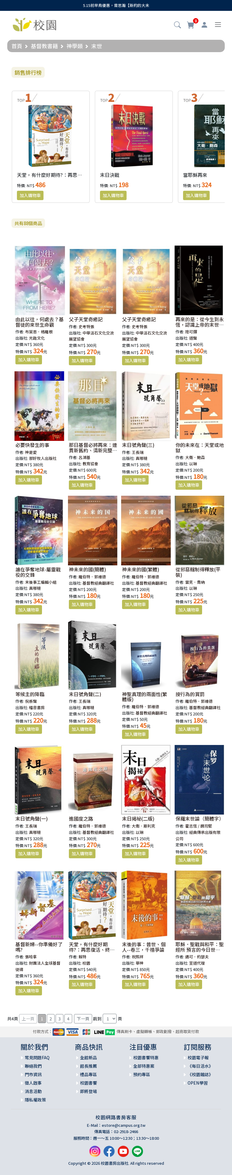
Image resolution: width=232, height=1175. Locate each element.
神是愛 (31, 452)
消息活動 (33, 1091)
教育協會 (90, 464)
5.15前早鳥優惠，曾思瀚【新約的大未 (116, 5)
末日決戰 (109, 174)
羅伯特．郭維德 (92, 577)
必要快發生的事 (32, 444)
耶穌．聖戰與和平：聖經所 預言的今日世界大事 (200, 949)
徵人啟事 (33, 1083)
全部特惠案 (143, 1066)
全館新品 (88, 1057)
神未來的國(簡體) (87, 569)
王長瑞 (137, 452)
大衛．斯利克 (143, 826)
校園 (86, 963)
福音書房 (37, 707)
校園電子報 (198, 1057)
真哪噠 (141, 458)
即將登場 (88, 1091)
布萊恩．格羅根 (39, 332)
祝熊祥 (137, 957)
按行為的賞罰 (190, 694)
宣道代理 (197, 963)
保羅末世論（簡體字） (200, 818)
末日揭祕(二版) (138, 818)
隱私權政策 (35, 1100)
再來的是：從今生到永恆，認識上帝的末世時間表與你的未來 (200, 324)
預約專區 (141, 1074)
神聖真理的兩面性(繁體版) (144, 696)
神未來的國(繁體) (140, 569)
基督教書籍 (44, 46)
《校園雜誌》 (200, 1074)
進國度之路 (81, 818)
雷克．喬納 (195, 582)
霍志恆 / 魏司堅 (198, 826)
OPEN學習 (198, 1083)
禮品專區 (88, 1074)
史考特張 (86, 326)
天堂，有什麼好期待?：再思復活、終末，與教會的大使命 (78, 174)
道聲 (193, 338)
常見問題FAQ (37, 1057)
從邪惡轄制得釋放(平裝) (198, 572)
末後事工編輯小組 (40, 582)
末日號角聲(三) (138, 444)
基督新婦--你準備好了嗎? (39, 947)
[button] (177, 25)
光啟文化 (37, 338)
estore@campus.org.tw (124, 1125)
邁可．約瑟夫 (197, 957)
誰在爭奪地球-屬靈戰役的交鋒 (38, 572)
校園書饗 (88, 1083)
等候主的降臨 (29, 694)
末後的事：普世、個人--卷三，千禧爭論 (144, 947)
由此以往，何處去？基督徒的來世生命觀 (39, 322)
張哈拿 (31, 957)
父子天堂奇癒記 (86, 319)
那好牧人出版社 (42, 458)
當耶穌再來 (195, 174)
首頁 (16, 46)
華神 (139, 963)
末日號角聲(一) (31, 818)
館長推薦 (88, 1066)
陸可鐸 (191, 332)
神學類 (74, 46)
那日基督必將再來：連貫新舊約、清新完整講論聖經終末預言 (93, 450)
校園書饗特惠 (146, 1057)
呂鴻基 (84, 457)
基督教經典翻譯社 (98, 583)
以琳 (193, 464)
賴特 (82, 957)
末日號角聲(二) (85, 694)
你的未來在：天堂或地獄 (200, 447)
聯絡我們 (33, 1066)
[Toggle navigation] (218, 24)
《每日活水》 (200, 1066)
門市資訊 (33, 1074)
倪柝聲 (31, 701)
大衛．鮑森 (195, 457)
